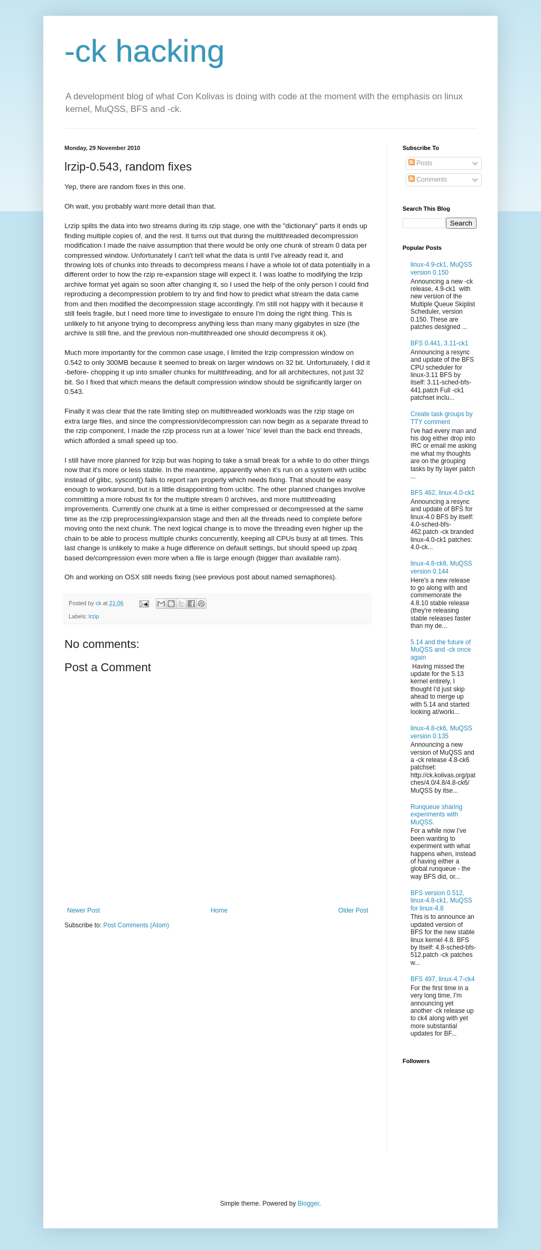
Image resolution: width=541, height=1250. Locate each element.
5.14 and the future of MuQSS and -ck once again (441, 649)
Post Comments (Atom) (136, 925)
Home (219, 910)
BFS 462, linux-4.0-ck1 (442, 492)
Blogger (308, 1203)
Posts (420, 163)
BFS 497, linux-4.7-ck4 (442, 979)
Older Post (353, 910)
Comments (427, 179)
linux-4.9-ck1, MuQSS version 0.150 (441, 268)
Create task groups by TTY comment (441, 417)
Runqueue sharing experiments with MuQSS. (436, 814)
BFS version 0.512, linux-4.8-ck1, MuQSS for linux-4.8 (441, 900)
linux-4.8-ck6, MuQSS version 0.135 (441, 732)
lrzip (94, 616)
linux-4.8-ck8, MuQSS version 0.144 (441, 567)
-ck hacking (144, 51)
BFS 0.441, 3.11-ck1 (439, 343)
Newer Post (83, 910)
